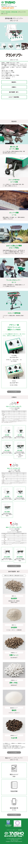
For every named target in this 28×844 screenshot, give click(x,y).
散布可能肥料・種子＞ (14, 92)
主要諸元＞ (14, 87)
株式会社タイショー (6, 5)
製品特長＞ (14, 82)
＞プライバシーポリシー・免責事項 (14, 830)
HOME (3, 12)
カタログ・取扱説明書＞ (14, 97)
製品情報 (8, 12)
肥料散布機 (14, 12)
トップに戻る (14, 391)
